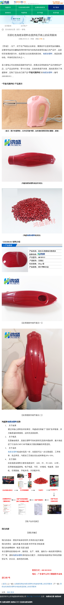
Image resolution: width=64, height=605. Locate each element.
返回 (4, 584)
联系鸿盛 (56, 12)
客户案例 (56, 7)
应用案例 (8, 26)
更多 (12, 592)
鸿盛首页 (8, 7)
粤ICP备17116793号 (34, 596)
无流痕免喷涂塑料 (24, 7)
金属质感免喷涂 (40, 7)
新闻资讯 (8, 12)
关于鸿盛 (40, 12)
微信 (8, 592)
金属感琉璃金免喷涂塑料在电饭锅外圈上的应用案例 (33, 584)
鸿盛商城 (24, 12)
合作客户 (24, 26)
